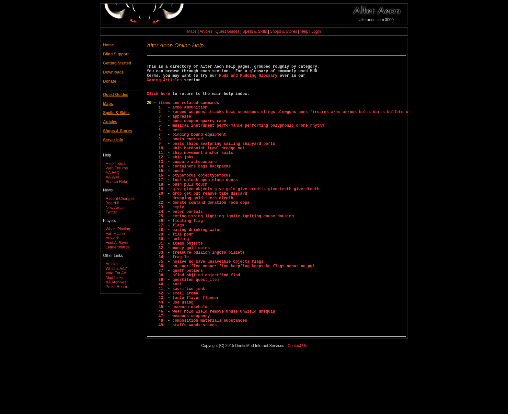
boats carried (187, 156)
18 (162, 211)
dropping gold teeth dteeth (202, 228)
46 (162, 365)
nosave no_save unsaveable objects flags (217, 305)
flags (178, 261)
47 (162, 371)
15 (162, 195)
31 (162, 283)
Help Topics (116, 163)
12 (162, 178)
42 (162, 343)
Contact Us (297, 404)
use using (182, 354)
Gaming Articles (164, 84)
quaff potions (187, 316)
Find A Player (117, 242)
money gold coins (191, 288)
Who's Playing (118, 229)
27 (162, 261)
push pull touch (189, 211)
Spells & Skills (254, 31)
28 (162, 266)
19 (162, 217)
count (178, 195)
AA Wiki (112, 177)
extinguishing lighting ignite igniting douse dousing (233, 250)
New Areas (115, 207)
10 (162, 167)
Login (316, 31)
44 (162, 354)
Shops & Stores (283, 31)
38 (162, 321)
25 (162, 250)
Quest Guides (227, 31)
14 (162, 189)
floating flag (187, 255)
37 (162, 316)
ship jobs (182, 178)
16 (162, 200)
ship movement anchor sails (202, 173)
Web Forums (117, 168)
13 (162, 184)
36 (162, 310)
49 (162, 382)
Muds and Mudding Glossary (248, 79)
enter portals (187, 244)
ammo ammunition (189, 118)
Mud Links (114, 277)
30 (162, 277)
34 (162, 299)
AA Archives (116, 282)
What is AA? (116, 268)
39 (162, 327)
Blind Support (116, 54)
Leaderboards (118, 247)
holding (180, 277)
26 (162, 255)
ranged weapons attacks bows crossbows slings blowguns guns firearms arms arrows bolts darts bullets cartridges (300, 123)
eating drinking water (196, 266)
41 (162, 338)
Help (304, 31)
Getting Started (117, 63)
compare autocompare (194, 184)
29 (162, 272)
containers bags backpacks (201, 189)
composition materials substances (209, 376)
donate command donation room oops (210, 233)
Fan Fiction (115, 233)
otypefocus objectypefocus (201, 200)
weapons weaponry (191, 371)
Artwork (112, 238)
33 (162, 294)
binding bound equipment (199, 151)
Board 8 (112, 203)
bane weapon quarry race (199, 134)
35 (162, 305)
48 (162, 376)
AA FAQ (113, 172)
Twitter (111, 212)
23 (162, 239)
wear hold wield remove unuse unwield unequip (223, 365)
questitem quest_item (195, 327)
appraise (181, 129)
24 (162, 244)
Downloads (113, 72)
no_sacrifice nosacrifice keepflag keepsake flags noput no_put (243, 310)
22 (162, 233)
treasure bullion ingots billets (208, 294)
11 (162, 173)
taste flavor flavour (195, 349)
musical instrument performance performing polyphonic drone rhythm (248, 140)
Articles (206, 31)
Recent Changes (120, 198)
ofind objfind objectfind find (206, 321)
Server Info (113, 140)
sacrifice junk (188, 338)
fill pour (182, 272)
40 (162, 332)
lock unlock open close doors (205, 206)
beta (177, 145)
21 (162, 228)
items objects (187, 283)
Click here (158, 101)
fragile (180, 299)
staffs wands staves (194, 382)
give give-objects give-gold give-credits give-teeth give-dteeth (245, 217)
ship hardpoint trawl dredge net (208, 167)
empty (178, 239)
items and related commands (188, 112)
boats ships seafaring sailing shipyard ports (223, 162)
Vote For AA (116, 273)
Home (108, 45)
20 (162, 222)
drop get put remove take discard (209, 222)
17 (162, 206)
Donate (109, 81)
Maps (192, 31)
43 (162, 349)
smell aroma (185, 343)
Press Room (116, 286)
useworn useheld (189, 360)
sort (177, 332)
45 (162, 360)
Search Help (116, 181)
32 (162, 288)
